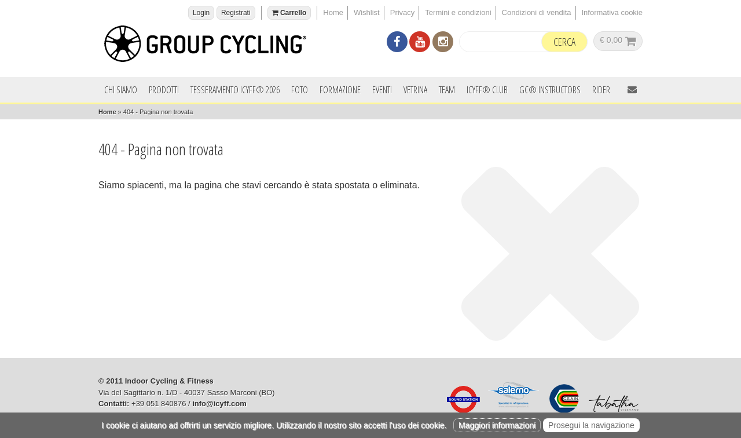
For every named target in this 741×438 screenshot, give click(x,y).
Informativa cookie (612, 12)
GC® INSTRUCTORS (550, 89)
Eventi (382, 89)
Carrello (289, 13)
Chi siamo (120, 89)
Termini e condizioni (458, 12)
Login (201, 13)
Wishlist (367, 12)
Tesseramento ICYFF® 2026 (235, 89)
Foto (299, 89)
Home (333, 12)
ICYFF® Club (487, 89)
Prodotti (164, 89)
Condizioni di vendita (536, 12)
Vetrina (415, 89)
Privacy (402, 12)
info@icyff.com (219, 403)
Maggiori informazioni (496, 425)
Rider (601, 89)
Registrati (236, 13)
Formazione (340, 89)
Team (447, 89)
